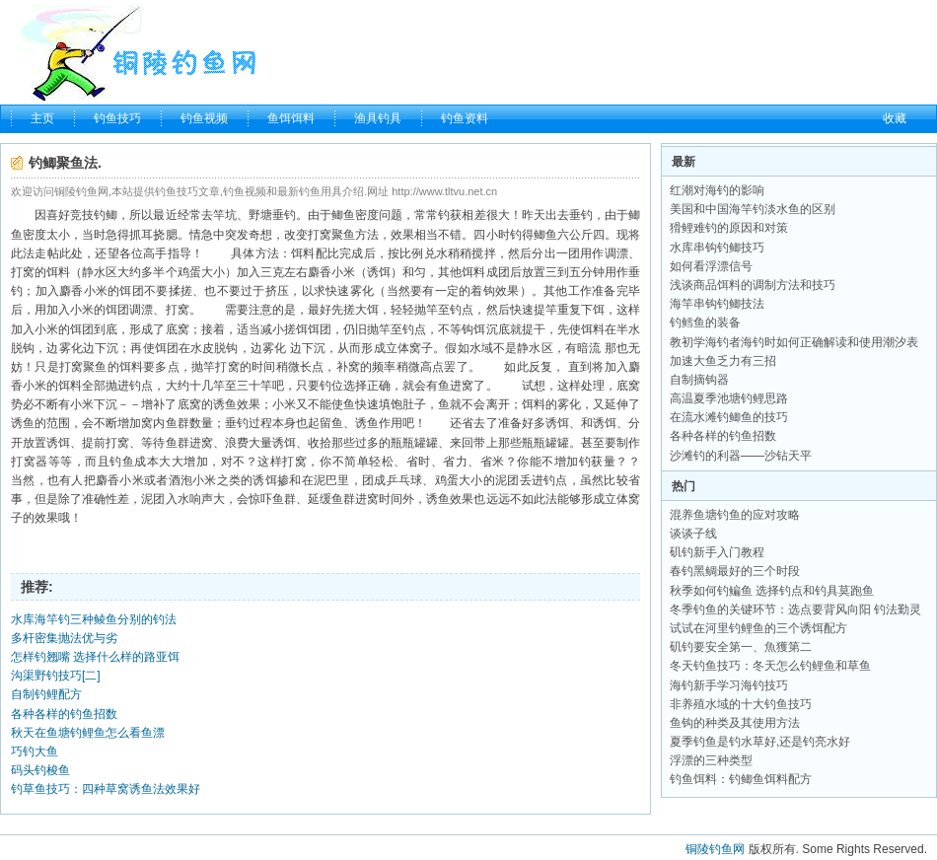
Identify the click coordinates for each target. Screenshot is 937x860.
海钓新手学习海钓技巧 (729, 685)
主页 (42, 118)
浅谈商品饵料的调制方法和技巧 (752, 285)
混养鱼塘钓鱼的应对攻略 (735, 515)
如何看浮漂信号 (711, 266)
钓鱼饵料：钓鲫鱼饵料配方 (741, 779)
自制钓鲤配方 (46, 694)
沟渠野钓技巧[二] (56, 675)
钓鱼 (121, 461)
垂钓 (284, 215)
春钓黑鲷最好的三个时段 (735, 571)
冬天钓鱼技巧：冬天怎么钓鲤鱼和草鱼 (770, 666)
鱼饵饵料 (291, 118)
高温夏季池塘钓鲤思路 (729, 398)
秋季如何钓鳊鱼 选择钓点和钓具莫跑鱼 (772, 591)
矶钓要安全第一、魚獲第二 (741, 647)
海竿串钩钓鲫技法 (717, 304)
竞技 (82, 215)
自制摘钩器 (699, 380)
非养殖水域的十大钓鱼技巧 (741, 704)
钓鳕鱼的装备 (705, 322)
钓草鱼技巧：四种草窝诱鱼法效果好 (105, 789)
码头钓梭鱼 (40, 770)
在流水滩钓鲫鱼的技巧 (729, 417)
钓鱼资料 (464, 118)
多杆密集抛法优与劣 (64, 638)
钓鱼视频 (204, 118)
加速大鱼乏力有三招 (723, 361)
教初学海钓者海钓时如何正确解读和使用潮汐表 (794, 342)
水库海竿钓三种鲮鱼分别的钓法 (94, 619)
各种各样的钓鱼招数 (64, 714)
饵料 (303, 253)
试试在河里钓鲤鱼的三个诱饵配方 (758, 628)
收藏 (894, 118)
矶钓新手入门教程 (717, 552)
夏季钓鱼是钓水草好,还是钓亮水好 (760, 742)
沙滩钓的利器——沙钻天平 (741, 456)
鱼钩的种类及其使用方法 (735, 723)
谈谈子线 (693, 533)
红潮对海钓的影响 (717, 190)
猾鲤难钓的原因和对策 (729, 228)
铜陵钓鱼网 (715, 849)
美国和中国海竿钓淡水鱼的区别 (752, 209)
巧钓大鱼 (34, 751)
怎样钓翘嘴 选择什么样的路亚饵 (95, 657)
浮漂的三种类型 (711, 760)
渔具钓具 (377, 118)
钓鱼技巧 (117, 118)
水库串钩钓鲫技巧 (717, 247)
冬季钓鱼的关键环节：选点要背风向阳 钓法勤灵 (795, 609)
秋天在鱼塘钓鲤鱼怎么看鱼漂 (88, 733)
